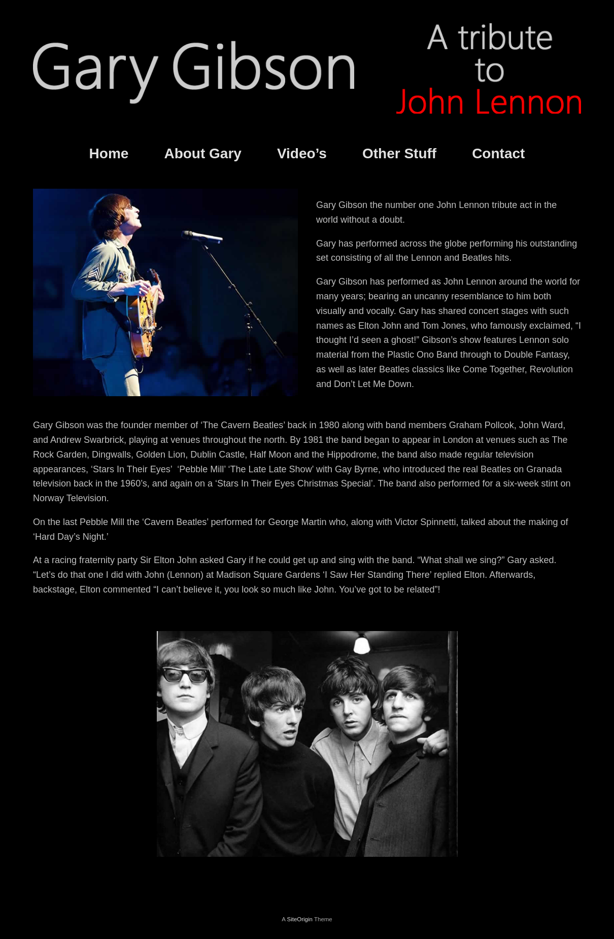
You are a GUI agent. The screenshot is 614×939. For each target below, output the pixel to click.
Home (109, 153)
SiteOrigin (300, 919)
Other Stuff (399, 153)
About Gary (202, 153)
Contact (498, 153)
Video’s (302, 153)
